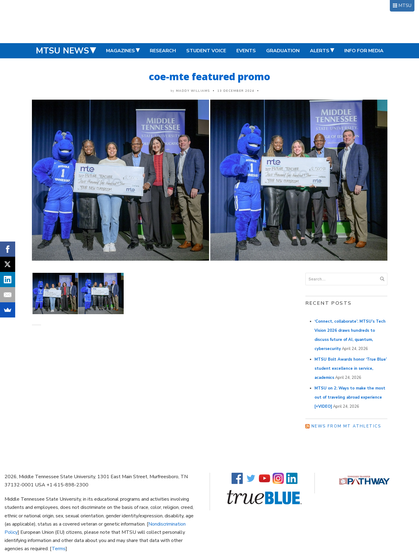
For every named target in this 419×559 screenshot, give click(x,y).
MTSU (404, 5)
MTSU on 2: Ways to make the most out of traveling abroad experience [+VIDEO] (349, 397)
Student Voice (206, 50)
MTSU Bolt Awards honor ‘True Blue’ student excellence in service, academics (350, 368)
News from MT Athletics (346, 426)
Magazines (120, 50)
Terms (59, 548)
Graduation (283, 50)
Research (163, 50)
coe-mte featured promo (209, 76)
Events (246, 50)
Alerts (319, 50)
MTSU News (62, 51)
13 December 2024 (235, 91)
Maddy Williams (193, 91)
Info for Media (363, 50)
